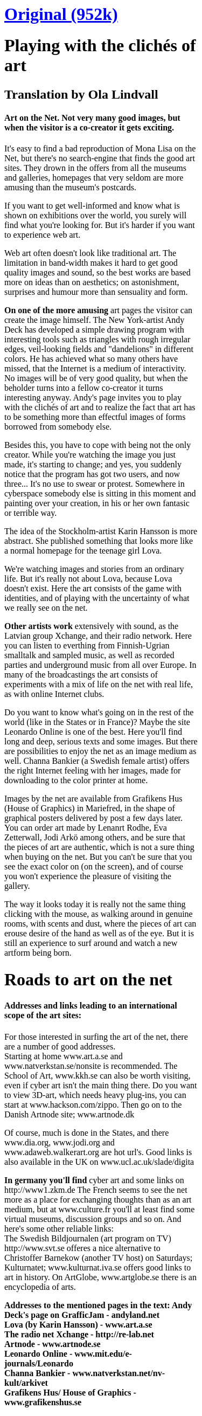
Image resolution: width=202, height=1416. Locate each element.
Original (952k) (61, 14)
